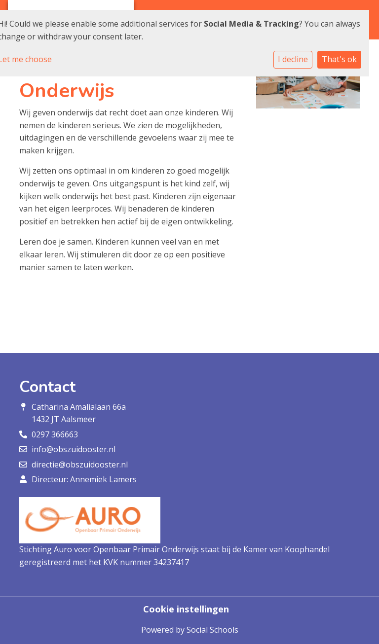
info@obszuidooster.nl (73, 449)
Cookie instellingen (186, 609)
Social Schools (212, 629)
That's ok (339, 59)
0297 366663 (55, 434)
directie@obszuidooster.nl (80, 464)
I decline (293, 59)
